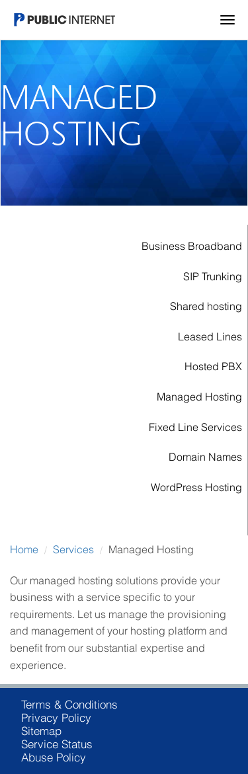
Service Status (57, 744)
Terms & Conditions (69, 704)
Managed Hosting (199, 396)
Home (24, 549)
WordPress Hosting (196, 487)
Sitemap (41, 731)
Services (73, 549)
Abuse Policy (53, 757)
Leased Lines (210, 336)
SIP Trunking (212, 276)
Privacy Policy (56, 717)
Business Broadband (192, 245)
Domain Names (205, 456)
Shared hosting (206, 306)
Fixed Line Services (195, 427)
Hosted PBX (213, 366)
